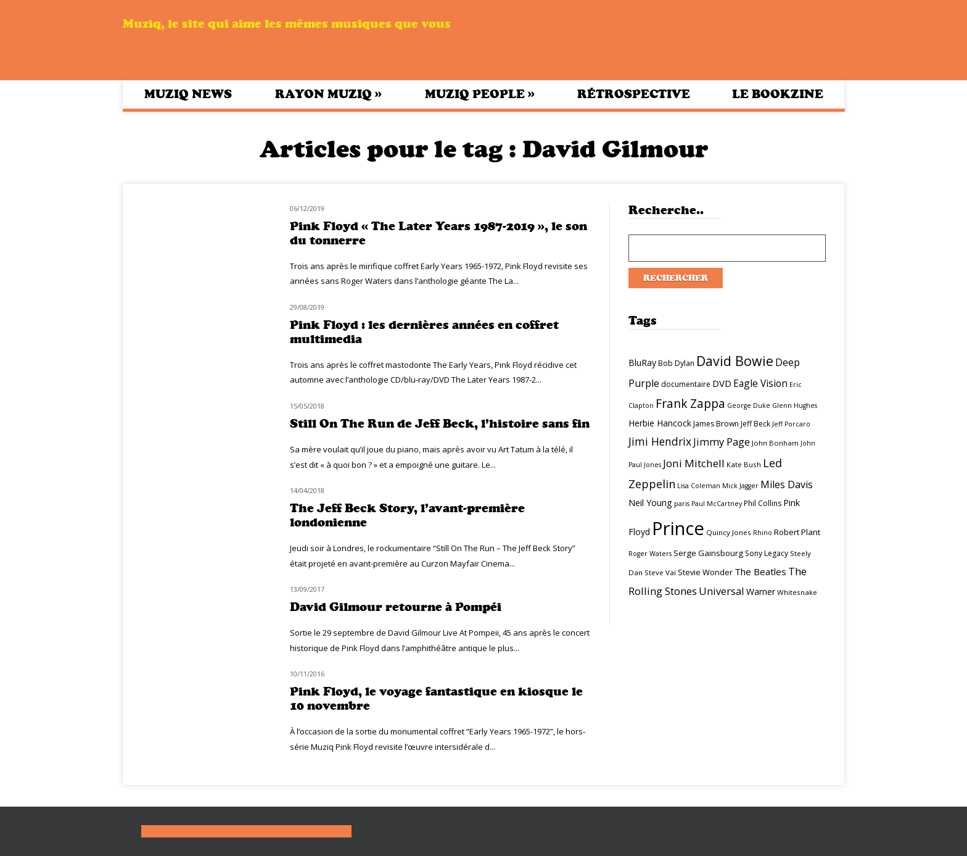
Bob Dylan (676, 363)
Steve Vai (660, 572)
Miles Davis (786, 484)
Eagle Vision (760, 383)
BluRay (642, 362)
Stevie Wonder (705, 572)
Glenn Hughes (794, 405)
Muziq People (480, 93)
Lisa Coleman (698, 485)
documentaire (685, 384)
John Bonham (775, 442)
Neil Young (650, 503)
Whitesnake (797, 592)
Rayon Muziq (328, 93)
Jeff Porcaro (791, 424)
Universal (721, 591)
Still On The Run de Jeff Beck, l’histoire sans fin (440, 424)
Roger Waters (650, 553)
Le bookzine (777, 94)
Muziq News (188, 94)
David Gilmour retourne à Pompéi (395, 607)
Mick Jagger (740, 485)
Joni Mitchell (694, 463)
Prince (678, 528)
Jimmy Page (721, 441)
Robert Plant (797, 532)
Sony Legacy (766, 553)
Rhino (762, 532)
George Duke (748, 405)
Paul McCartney (716, 503)
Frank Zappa (690, 404)
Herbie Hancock (659, 423)
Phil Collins (762, 503)
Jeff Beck (755, 423)
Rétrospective (633, 94)
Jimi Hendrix (659, 441)
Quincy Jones (728, 532)
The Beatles (760, 571)
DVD (721, 383)
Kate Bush (743, 464)
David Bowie (734, 361)
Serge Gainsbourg (708, 553)
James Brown (716, 423)
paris (681, 503)
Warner (760, 591)
